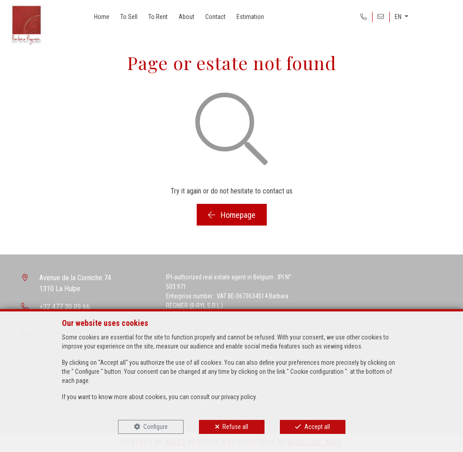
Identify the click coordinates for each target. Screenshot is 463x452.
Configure (155, 426)
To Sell (128, 16)
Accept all (317, 426)
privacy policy (238, 396)
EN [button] (399, 16)
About (186, 16)
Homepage (231, 215)
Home (101, 16)
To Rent (158, 16)
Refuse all (235, 426)
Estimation (250, 16)
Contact (215, 16)
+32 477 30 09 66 (64, 306)
